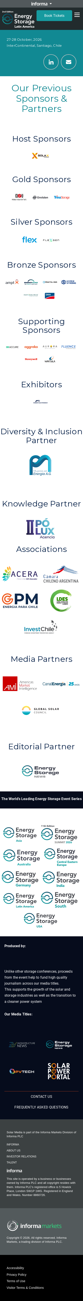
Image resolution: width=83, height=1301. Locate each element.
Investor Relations (21, 1156)
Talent (12, 1162)
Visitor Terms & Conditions (25, 1287)
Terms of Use (16, 1281)
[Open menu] (77, 14)
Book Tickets (54, 16)
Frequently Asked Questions (41, 1107)
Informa (13, 1144)
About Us (13, 1150)
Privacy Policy (16, 1274)
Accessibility (15, 1268)
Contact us (41, 1097)
